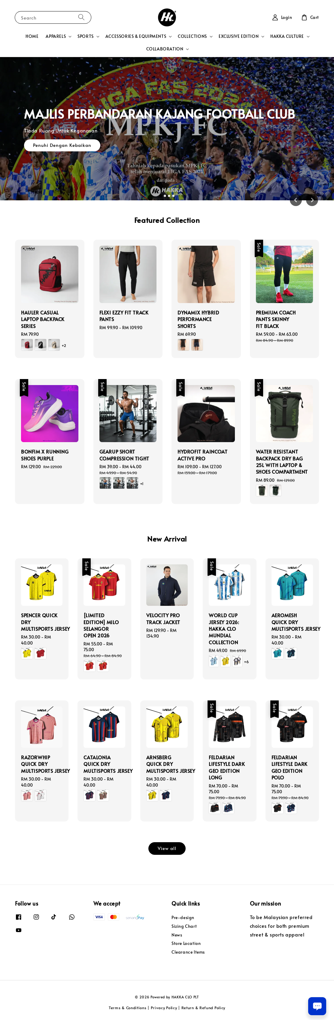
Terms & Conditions (128, 1007)
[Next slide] (312, 200)
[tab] (160, 195)
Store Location (186, 943)
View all (167, 848)
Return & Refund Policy (203, 1007)
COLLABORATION (165, 49)
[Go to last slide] (296, 200)
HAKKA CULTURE (287, 36)
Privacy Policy (164, 1007)
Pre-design (183, 917)
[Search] (81, 17)
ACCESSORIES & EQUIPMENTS (135, 36)
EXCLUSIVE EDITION (239, 36)
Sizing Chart (184, 926)
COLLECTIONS (192, 36)
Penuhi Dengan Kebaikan (62, 145)
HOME (32, 36)
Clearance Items (188, 952)
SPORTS (85, 36)
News (177, 935)
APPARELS (56, 36)
